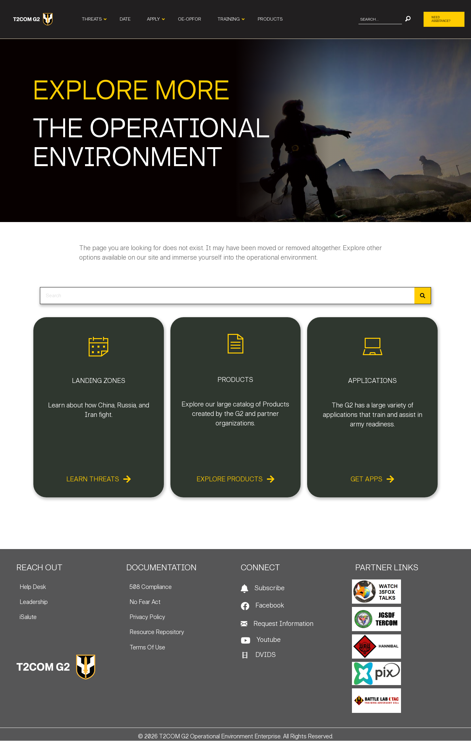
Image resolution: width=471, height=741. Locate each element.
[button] (407, 19)
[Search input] (380, 19)
